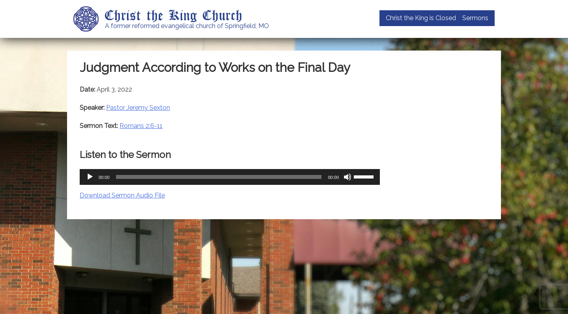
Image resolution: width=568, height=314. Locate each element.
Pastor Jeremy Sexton (138, 107)
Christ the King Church (174, 14)
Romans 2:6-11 (141, 126)
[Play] (90, 177)
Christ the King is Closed (421, 18)
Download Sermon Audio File (122, 195)
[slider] (219, 177)
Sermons (475, 18)
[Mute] (347, 177)
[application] (230, 177)
